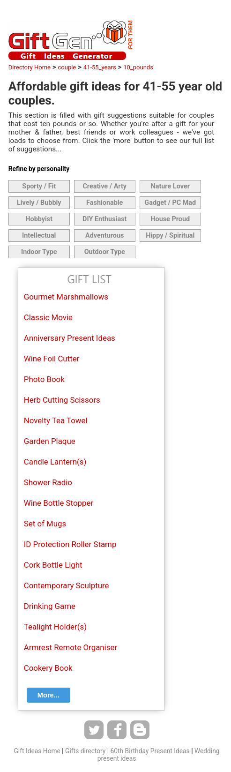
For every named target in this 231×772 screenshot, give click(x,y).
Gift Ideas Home (37, 751)
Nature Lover (170, 186)
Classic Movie (48, 317)
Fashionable (104, 203)
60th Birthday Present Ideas (150, 751)
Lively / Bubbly (39, 203)
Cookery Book (48, 668)
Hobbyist (38, 219)
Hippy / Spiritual (170, 236)
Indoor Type (39, 252)
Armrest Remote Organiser (70, 647)
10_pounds (138, 67)
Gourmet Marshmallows (66, 296)
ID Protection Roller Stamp (70, 544)
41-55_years (99, 67)
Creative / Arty (104, 186)
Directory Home (29, 67)
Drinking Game (49, 606)
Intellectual (39, 236)
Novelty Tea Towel (56, 420)
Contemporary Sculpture (66, 585)
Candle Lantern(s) (55, 461)
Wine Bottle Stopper (58, 503)
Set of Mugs (45, 523)
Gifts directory (85, 751)
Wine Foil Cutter (52, 358)
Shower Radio (48, 482)
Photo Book (44, 379)
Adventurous (104, 236)
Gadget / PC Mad (170, 203)
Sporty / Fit (39, 186)
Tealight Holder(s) (55, 626)
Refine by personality (38, 168)
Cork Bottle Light (53, 565)
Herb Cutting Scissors (62, 400)
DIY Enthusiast (104, 219)
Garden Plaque (49, 441)
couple (67, 67)
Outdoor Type (104, 252)
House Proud (170, 219)
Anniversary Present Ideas (69, 338)
